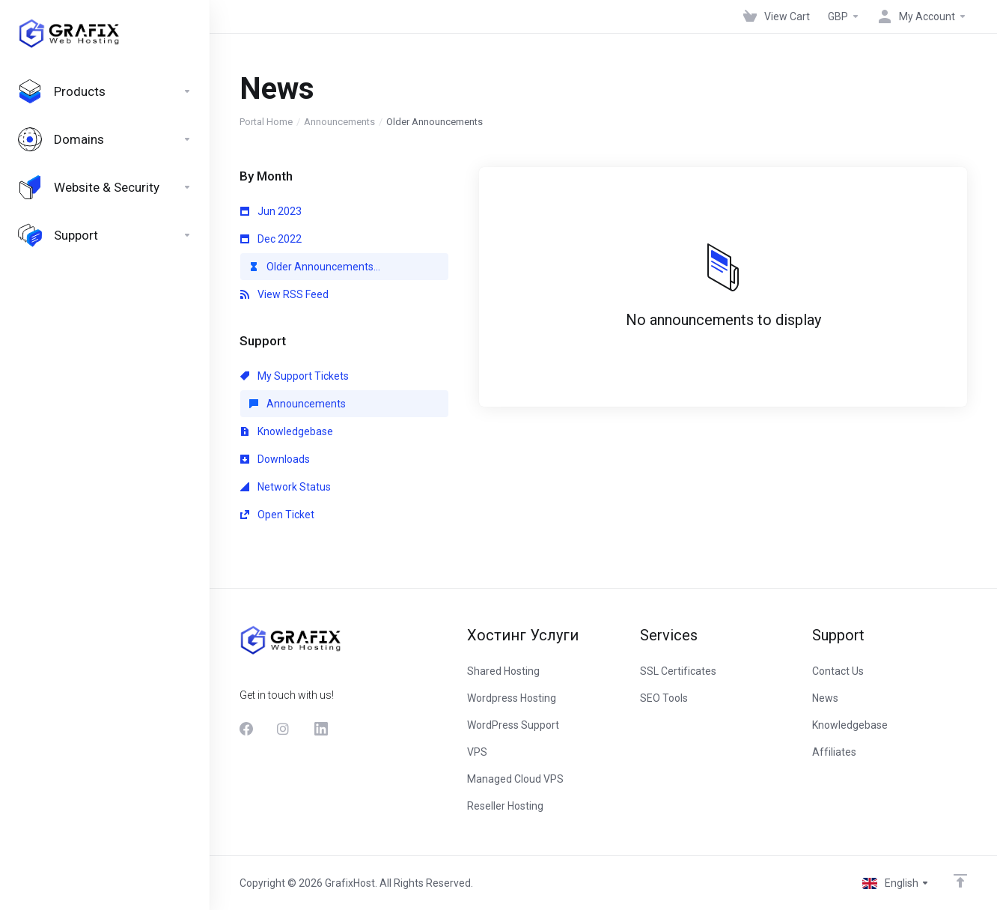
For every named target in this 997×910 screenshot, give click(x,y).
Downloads (275, 459)
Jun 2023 (271, 211)
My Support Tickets (294, 376)
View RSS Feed (284, 294)
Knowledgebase (286, 431)
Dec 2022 (271, 239)
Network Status (285, 487)
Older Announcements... (314, 267)
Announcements (339, 121)
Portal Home (266, 121)
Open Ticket (277, 515)
